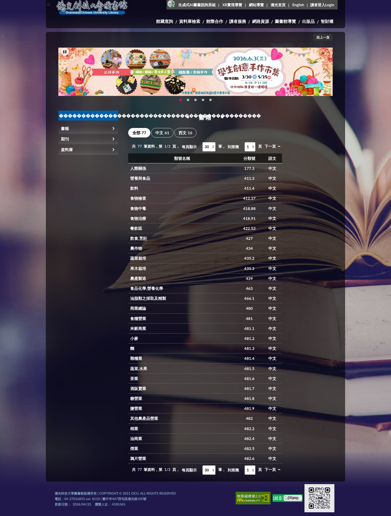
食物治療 (138, 218)
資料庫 (67, 149)
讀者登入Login (322, 4)
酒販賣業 (138, 388)
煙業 (134, 448)
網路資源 (260, 21)
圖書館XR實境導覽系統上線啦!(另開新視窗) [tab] (195, 104)
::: (48, 4)
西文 (185, 132)
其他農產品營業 (144, 418)
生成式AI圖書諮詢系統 (197, 4)
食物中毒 (138, 208)
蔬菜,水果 (138, 368)
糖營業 (136, 398)
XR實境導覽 (232, 4)
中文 (162, 132)
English (298, 4)
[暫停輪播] (65, 56)
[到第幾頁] (250, 146)
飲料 (134, 188)
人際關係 (138, 168)
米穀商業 (138, 328)
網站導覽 (256, 4)
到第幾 (233, 146)
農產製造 (138, 278)
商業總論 (138, 308)
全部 (139, 132)
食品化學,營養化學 (146, 288)
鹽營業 (136, 408)
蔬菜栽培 (138, 258)
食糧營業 (138, 318)
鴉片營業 (138, 458)
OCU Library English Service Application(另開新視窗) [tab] (188, 104)
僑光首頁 (278, 4)
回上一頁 (322, 37)
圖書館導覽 (285, 21)
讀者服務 (237, 21)
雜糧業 (136, 358)
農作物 (136, 248)
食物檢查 (138, 198)
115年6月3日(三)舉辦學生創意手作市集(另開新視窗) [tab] (180, 104)
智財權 (327, 21)
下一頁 (270, 146)
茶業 (134, 378)
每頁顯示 (189, 146)
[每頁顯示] (208, 146)
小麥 (134, 338)
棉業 (134, 428)
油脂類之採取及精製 (148, 298)
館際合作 (214, 21)
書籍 (65, 128)
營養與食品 (140, 178)
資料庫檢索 (189, 21)
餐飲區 (136, 228)
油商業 (136, 438)
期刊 (65, 138)
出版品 (308, 21)
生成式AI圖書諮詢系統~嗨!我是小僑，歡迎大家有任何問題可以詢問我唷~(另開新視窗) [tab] (210, 104)
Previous (65, 77)
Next (326, 77)
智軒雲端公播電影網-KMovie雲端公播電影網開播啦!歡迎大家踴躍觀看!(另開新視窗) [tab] (203, 104)
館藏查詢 (164, 21)
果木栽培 (138, 268)
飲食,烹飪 (138, 238)
